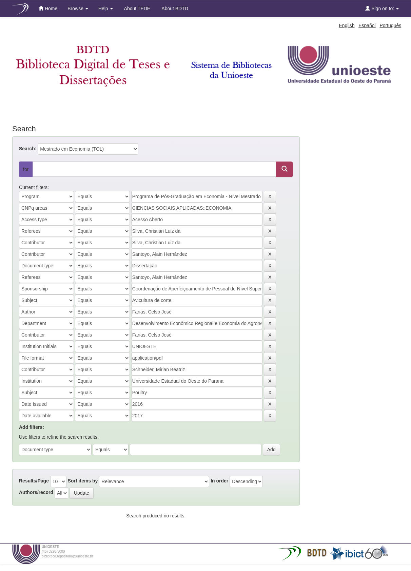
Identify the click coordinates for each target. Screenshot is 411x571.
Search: (27, 148)
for (25, 169)
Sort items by (83, 480)
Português (390, 25)
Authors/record (36, 492)
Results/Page (34, 480)
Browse (77, 8)
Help (105, 8)
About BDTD (174, 8)
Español (367, 25)
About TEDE (137, 8)
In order (219, 480)
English (347, 25)
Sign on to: (382, 8)
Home (48, 8)
